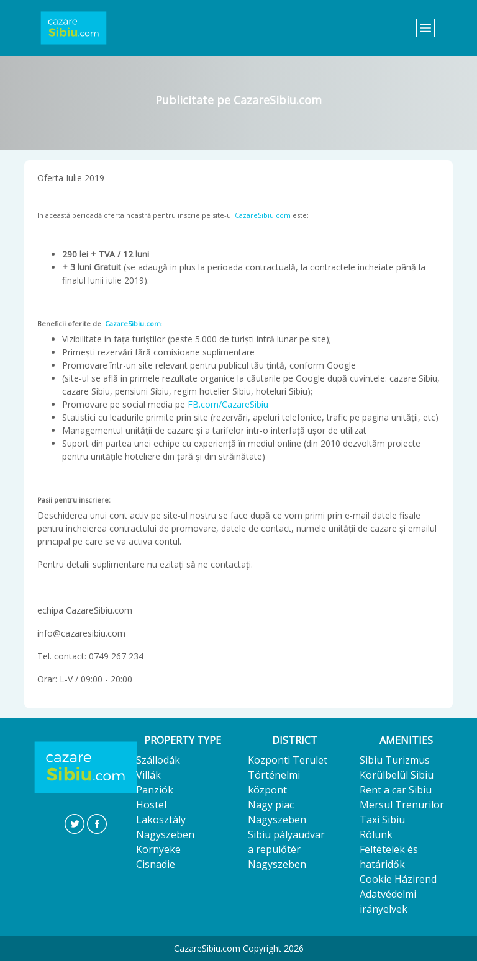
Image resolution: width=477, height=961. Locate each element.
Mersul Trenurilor (402, 804)
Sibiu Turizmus (395, 760)
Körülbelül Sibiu (397, 775)
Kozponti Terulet (287, 760)
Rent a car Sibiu (396, 790)
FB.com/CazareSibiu (228, 404)
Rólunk (376, 834)
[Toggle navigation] (425, 28)
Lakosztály (161, 819)
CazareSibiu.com (263, 215)
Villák (148, 775)
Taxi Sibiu (382, 819)
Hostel (151, 804)
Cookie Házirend (398, 879)
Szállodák (158, 760)
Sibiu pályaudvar (286, 834)
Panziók (154, 790)
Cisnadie (155, 864)
